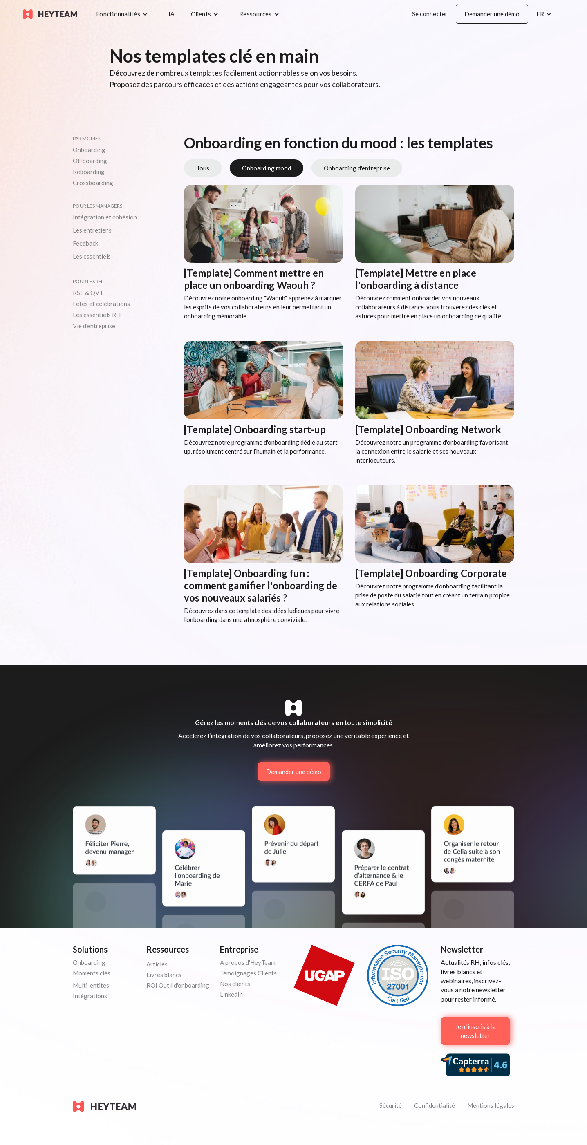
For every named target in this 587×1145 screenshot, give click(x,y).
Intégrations (90, 996)
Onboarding (89, 149)
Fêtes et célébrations (101, 303)
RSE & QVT (88, 292)
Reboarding (89, 171)
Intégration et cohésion (105, 217)
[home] (50, 14)
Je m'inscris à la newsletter (475, 1031)
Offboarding (90, 160)
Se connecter (430, 13)
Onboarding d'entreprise (357, 168)
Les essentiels (92, 256)
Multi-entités (91, 985)
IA (171, 13)
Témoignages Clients (248, 973)
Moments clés (91, 973)
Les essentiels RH (97, 314)
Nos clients (235, 983)
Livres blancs (163, 974)
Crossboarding (93, 182)
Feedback (85, 243)
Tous (202, 168)
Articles (157, 964)
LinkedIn (231, 994)
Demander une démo (492, 14)
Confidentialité (434, 1105)
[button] (124, 13)
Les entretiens (92, 230)
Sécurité (390, 1105)
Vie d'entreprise (94, 325)
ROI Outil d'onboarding (177, 985)
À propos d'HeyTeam (248, 962)
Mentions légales (490, 1105)
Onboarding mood (266, 168)
